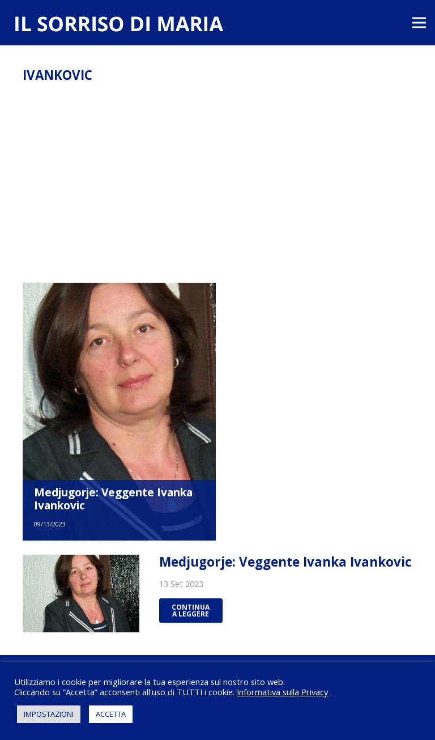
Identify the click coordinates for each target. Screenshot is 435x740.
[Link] (118, 25)
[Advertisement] (217, 197)
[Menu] (419, 22)
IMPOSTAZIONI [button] (49, 714)
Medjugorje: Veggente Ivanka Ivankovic (113, 498)
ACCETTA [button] (111, 714)
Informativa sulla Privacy (282, 692)
